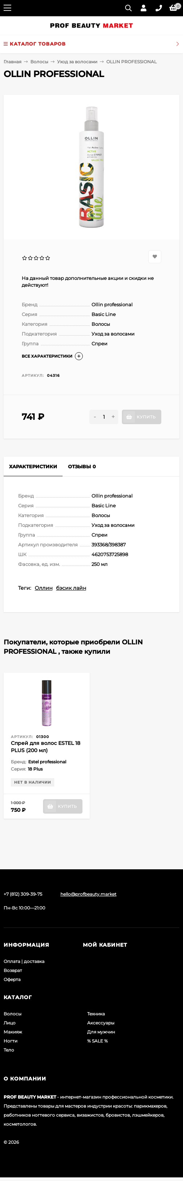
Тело (9, 1050)
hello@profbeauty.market (88, 894)
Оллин (43, 588)
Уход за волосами (77, 61)
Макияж (13, 1032)
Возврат (13, 970)
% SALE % (97, 1041)
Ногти (10, 1041)
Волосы (39, 61)
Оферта (12, 979)
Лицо (10, 1023)
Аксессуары (100, 1023)
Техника (96, 1013)
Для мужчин (101, 1032)
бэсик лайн (71, 588)
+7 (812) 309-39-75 (23, 894)
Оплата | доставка (24, 961)
